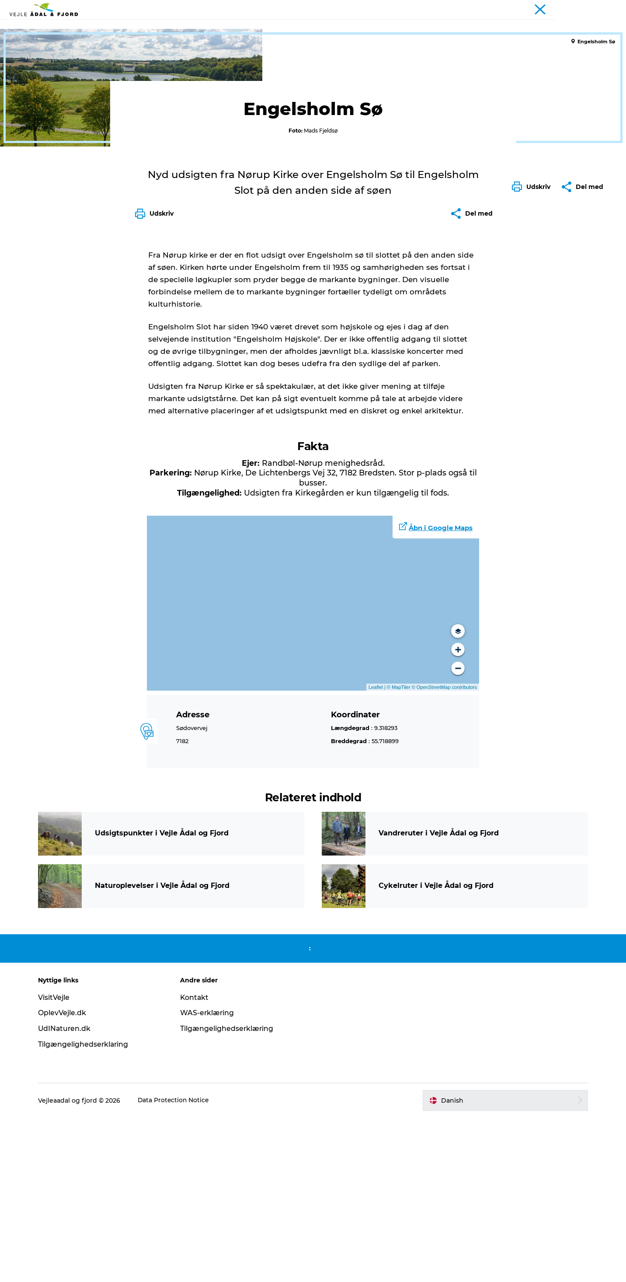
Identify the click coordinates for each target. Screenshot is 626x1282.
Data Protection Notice (178, 1265)
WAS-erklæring (209, 1177)
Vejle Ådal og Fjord (38, 56)
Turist (577, 8)
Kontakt (196, 1161)
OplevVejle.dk (66, 1177)
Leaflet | (378, 851)
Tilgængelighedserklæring (229, 1193)
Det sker (285, 28)
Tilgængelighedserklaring (87, 1209)
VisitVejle (58, 1161)
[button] (533, 391)
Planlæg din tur (392, 28)
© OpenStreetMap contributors (443, 851)
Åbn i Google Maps (441, 692)
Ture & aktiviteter (231, 28)
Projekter (605, 8)
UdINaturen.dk (69, 1193)
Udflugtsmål (169, 28)
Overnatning (333, 28)
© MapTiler (398, 851)
